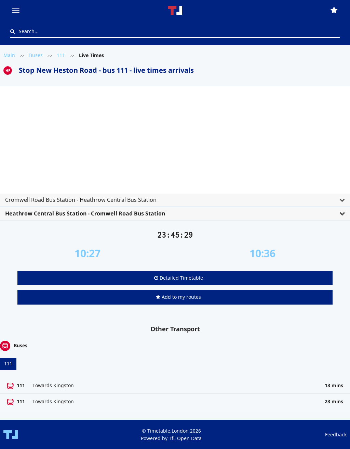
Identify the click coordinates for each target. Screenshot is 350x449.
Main (9, 55)
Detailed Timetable (178, 278)
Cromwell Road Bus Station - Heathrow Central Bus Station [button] (81, 200)
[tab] (175, 151)
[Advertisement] (175, 142)
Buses (36, 55)
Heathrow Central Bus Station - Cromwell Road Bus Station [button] (85, 213)
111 (61, 55)
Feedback (336, 434)
